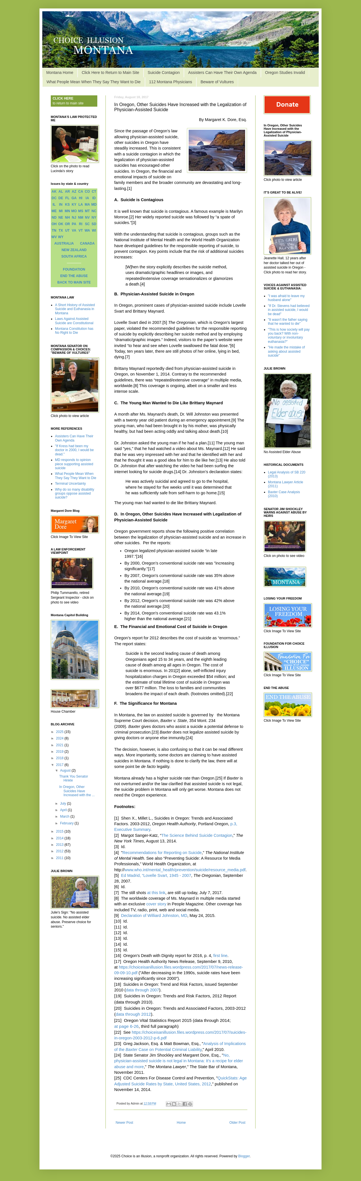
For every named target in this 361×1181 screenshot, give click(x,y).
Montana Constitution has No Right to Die (74, 331)
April (64, 810)
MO (74, 211)
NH (67, 217)
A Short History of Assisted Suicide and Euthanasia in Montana (75, 309)
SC (87, 224)
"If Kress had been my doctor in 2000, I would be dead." (74, 450)
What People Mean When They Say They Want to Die (94, 82)
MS (80, 211)
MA (87, 205)
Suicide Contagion (164, 72)
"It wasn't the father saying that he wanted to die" (287, 322)
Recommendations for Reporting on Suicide (162, 852)
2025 (60, 732)
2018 (60, 758)
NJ (74, 217)
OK (60, 224)
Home (181, 1123)
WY (60, 237)
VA (74, 230)
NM (80, 217)
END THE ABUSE (74, 276)
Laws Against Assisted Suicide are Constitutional (74, 321)
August (66, 770)
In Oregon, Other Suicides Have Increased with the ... (77, 791)
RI (80, 224)
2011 (60, 858)
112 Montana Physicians (170, 82)
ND (54, 217)
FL (67, 198)
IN (60, 205)
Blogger (244, 1156)
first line (220, 955)
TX (61, 230)
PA (74, 224)
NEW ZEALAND (74, 250)
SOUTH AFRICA (74, 256)
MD (94, 205)
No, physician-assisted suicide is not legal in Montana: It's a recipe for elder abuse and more (178, 1061)
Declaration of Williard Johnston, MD (154, 915)
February (67, 823)
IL (54, 205)
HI (80, 198)
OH (54, 224)
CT (94, 192)
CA (80, 192)
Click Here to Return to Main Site (110, 72)
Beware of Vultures (217, 82)
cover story (156, 904)
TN (54, 230)
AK (54, 192)
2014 (60, 838)
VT (80, 230)
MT (87, 211)
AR (67, 192)
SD (94, 224)
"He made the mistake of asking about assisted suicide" (286, 351)
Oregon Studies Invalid (285, 72)
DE (60, 198)
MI (61, 211)
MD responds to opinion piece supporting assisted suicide (74, 464)
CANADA (87, 243)
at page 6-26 (126, 1026)
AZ (74, 192)
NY (94, 217)
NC (94, 211)
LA (80, 205)
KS (67, 205)
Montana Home (59, 72)
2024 (60, 738)
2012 (60, 851)
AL (60, 192)
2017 (60, 765)
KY (74, 205)
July (63, 803)
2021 (60, 745)
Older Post (237, 1123)
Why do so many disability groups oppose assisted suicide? (74, 494)
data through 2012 (133, 1014)
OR (67, 224)
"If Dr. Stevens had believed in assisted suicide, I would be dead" (289, 310)
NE (60, 217)
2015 (60, 831)
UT (67, 230)
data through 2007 (142, 990)
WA (87, 230)
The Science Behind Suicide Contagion (196, 835)
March (65, 816)
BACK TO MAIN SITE (74, 282)
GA (73, 198)
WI (94, 230)
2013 (60, 845)
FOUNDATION (74, 269)
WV (54, 237)
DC (54, 198)
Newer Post (124, 1123)
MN (67, 211)
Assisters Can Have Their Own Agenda (222, 72)
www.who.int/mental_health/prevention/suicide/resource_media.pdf (184, 870)
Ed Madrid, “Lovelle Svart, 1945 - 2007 (156, 875)
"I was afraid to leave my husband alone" (286, 298)
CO (87, 192)
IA (87, 198)
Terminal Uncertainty (70, 484)
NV (87, 217)
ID (94, 198)
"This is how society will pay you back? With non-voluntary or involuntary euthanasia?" (289, 336)
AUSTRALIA (64, 243)
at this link (156, 892)
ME (54, 211)
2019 (60, 752)
